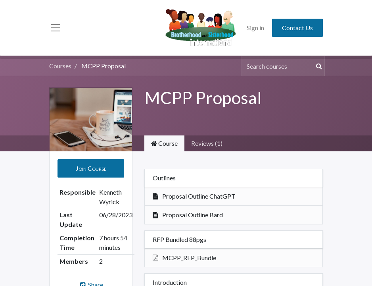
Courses (60, 66)
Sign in (255, 27)
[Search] (317, 66)
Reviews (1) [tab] (206, 143)
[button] (91, 168)
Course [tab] (164, 143)
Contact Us (297, 27)
